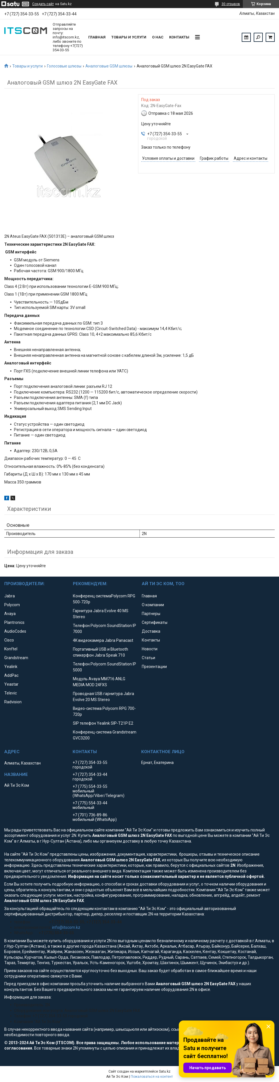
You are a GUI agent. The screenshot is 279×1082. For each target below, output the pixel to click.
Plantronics (14, 622)
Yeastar (11, 684)
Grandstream (16, 657)
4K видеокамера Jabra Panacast (103, 640)
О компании (153, 605)
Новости (149, 649)
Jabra (9, 596)
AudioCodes (15, 631)
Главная (97, 37)
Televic (10, 693)
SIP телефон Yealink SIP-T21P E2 (103, 723)
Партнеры (151, 613)
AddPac (11, 675)
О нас (157, 37)
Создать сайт (43, 4)
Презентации (154, 666)
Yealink (10, 666)
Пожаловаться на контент (152, 1077)
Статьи (148, 657)
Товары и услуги (128, 37)
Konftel (10, 649)
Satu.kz (165, 1071)
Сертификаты (154, 622)
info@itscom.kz (66, 927)
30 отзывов (230, 4)
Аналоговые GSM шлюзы (108, 66)
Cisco (9, 640)
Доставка (151, 631)
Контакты (179, 37)
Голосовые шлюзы (64, 66)
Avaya (10, 613)
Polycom (12, 605)
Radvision (13, 702)
